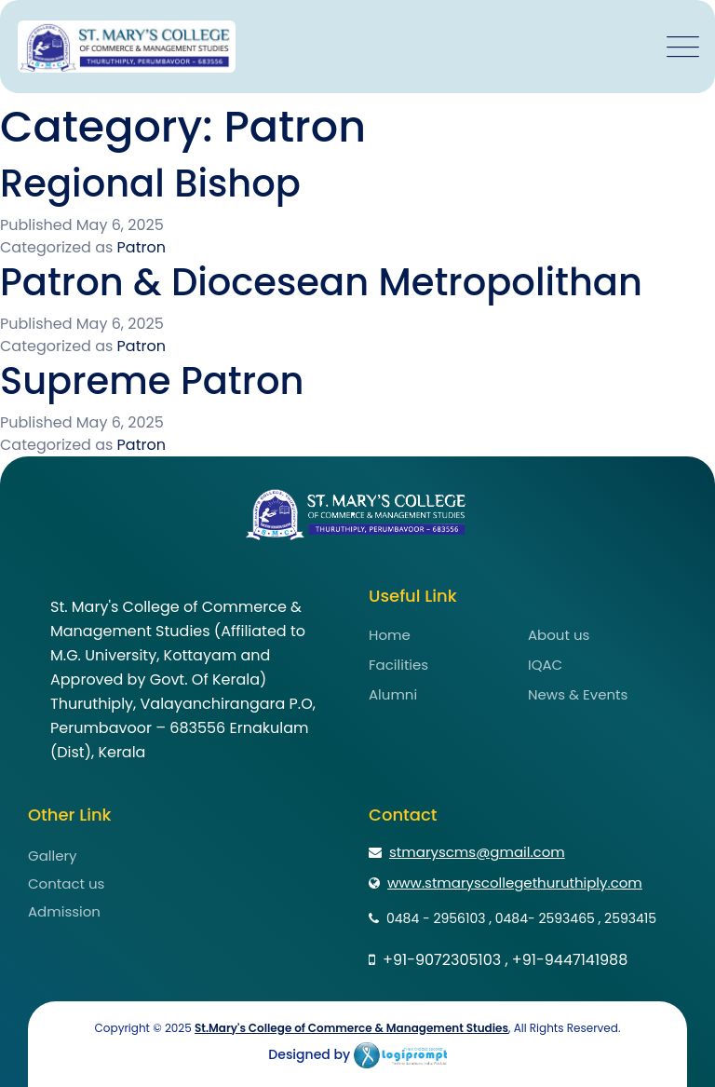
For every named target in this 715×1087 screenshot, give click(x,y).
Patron (141, 247)
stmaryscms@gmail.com (467, 852)
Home (390, 635)
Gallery (52, 855)
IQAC (545, 664)
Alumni (393, 694)
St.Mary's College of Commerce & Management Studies (351, 1028)
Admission (64, 911)
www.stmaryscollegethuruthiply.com (505, 882)
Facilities (398, 664)
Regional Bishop (150, 183)
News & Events (577, 694)
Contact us (66, 883)
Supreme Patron (152, 381)
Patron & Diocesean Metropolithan (321, 282)
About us (558, 635)
